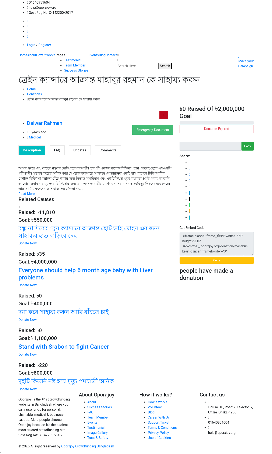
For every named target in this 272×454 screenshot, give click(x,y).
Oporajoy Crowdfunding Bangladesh (87, 446)
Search (165, 66)
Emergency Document (153, 130)
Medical (35, 137)
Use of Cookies (159, 438)
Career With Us (159, 417)
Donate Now (27, 243)
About (31, 55)
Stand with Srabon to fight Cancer (63, 346)
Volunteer (155, 407)
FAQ (90, 412)
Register (44, 45)
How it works (46, 55)
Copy (247, 146)
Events (94, 55)
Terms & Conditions (162, 428)
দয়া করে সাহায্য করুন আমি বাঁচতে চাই (63, 312)
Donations (34, 94)
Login (31, 45)
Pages (60, 55)
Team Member (74, 65)
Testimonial (72, 60)
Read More (26, 194)
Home (22, 55)
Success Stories (76, 70)
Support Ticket (158, 422)
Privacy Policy (158, 433)
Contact (111, 55)
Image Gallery (97, 433)
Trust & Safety (97, 438)
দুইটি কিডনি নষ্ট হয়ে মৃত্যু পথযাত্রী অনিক (66, 381)
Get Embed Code (192, 228)
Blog (102, 55)
